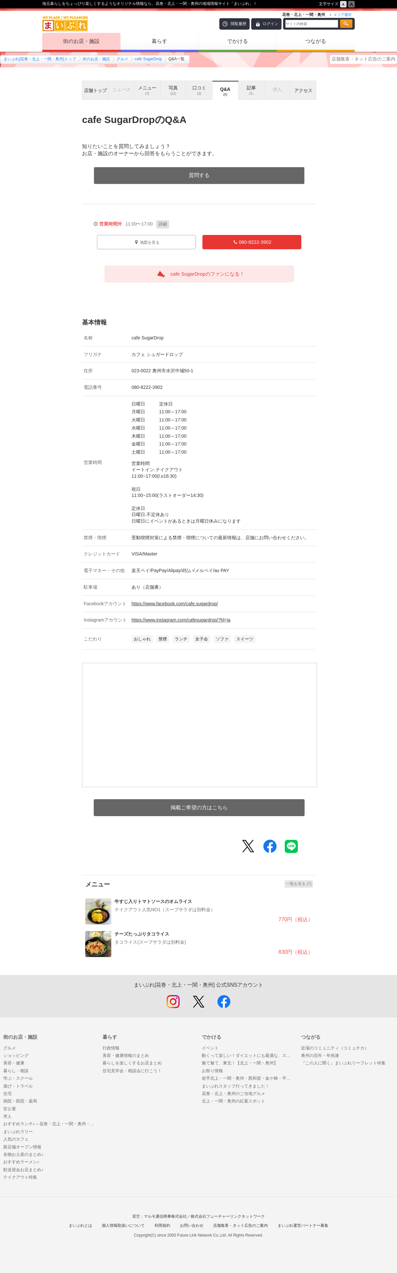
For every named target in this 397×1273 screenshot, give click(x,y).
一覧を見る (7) (298, 884)
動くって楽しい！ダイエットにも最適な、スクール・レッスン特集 (248, 1055)
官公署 (9, 1108)
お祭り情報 (212, 1070)
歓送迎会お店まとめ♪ (23, 1169)
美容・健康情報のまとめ (126, 1055)
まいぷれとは (80, 1225)
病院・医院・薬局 (20, 1101)
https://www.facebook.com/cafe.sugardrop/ (174, 603)
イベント (210, 1048)
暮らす (159, 41)
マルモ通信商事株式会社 (165, 1216)
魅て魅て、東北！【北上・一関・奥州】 (240, 1063)
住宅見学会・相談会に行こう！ (132, 1070)
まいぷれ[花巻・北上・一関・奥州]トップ (40, 59)
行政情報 (111, 1048)
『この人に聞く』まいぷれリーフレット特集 (343, 1063)
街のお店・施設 (81, 41)
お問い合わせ (191, 1225)
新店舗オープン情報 (22, 1146)
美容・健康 (13, 1063)
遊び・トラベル (18, 1086)
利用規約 (162, 1225)
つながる (315, 41)
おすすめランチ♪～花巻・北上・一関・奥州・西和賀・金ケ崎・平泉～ (49, 1123)
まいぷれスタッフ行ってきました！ (235, 1086)
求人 (7, 1116)
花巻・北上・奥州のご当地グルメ (233, 1093)
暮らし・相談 (16, 1070)
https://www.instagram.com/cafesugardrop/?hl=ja (180, 620)
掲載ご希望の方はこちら (199, 807)
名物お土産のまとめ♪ (23, 1154)
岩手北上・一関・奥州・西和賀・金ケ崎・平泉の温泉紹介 (248, 1078)
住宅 (7, 1093)
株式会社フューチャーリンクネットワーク (228, 1216)
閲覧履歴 (238, 23)
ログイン (270, 23)
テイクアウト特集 (20, 1177)
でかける (237, 41)
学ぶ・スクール (18, 1078)
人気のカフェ (16, 1139)
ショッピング (16, 1055)
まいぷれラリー (18, 1131)
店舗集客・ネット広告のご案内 (363, 59)
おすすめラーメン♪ (21, 1161)
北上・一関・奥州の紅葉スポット (233, 1101)
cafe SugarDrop (148, 59)
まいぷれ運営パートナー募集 (303, 1225)
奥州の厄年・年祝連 (320, 1055)
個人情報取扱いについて (123, 1225)
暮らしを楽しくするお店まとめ (132, 1063)
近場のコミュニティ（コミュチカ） (335, 1048)
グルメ (122, 59)
